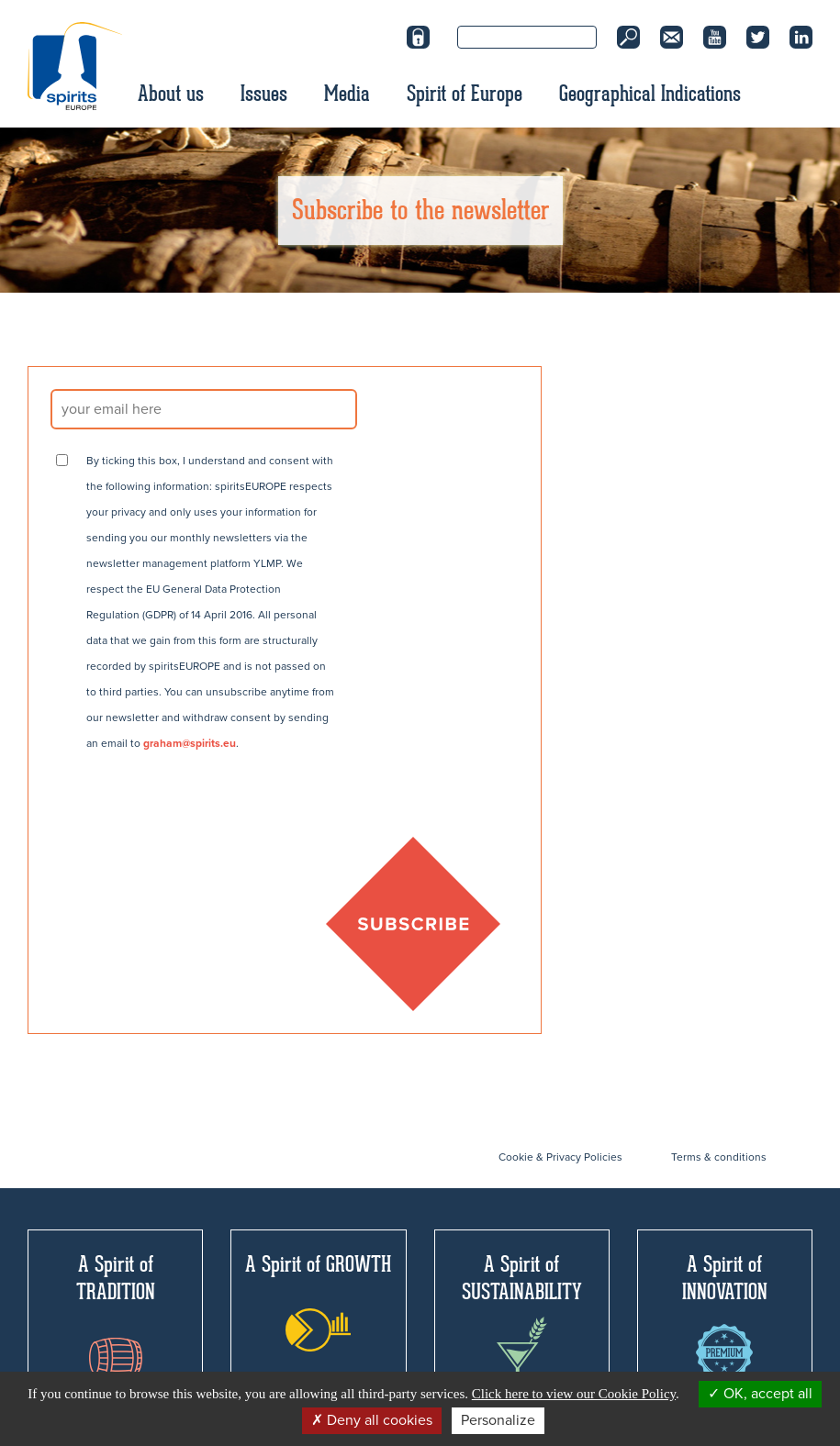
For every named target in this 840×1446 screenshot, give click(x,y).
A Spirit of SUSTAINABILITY (522, 1320)
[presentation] (190, 810)
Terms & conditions (719, 1157)
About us (171, 93)
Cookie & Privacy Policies (560, 1157)
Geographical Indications (650, 93)
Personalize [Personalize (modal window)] (498, 1420)
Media (347, 93)
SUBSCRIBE (413, 924)
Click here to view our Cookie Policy (574, 1393)
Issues (264, 93)
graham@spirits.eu (189, 743)
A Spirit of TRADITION (115, 1314)
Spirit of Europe (464, 93)
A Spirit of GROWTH (318, 1301)
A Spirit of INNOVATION (724, 1316)
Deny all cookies (371, 1420)
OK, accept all (760, 1394)
